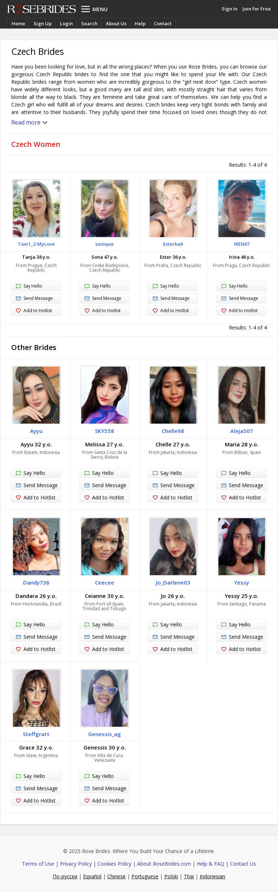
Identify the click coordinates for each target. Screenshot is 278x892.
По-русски (65, 876)
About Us (116, 23)
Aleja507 (241, 430)
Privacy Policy (76, 863)
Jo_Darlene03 (173, 582)
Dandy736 (36, 582)
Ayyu (36, 430)
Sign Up (43, 23)
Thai (189, 876)
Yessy (241, 582)
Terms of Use (38, 863)
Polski (171, 876)
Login (66, 23)
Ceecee (104, 582)
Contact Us (243, 863)
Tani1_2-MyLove (36, 244)
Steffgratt (36, 734)
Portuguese (144, 876)
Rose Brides (41, 9)
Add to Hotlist (34, 310)
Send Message (34, 298)
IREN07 (241, 244)
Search (89, 23)
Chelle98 (173, 430)
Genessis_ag (104, 734)
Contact (162, 23)
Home (18, 23)
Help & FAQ (210, 863)
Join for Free (257, 8)
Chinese (116, 876)
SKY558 (104, 430)
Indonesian (212, 876)
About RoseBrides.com (164, 863)
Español (92, 876)
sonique (104, 244)
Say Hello (29, 286)
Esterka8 (173, 244)
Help (140, 23)
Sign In (230, 8)
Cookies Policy (114, 863)
